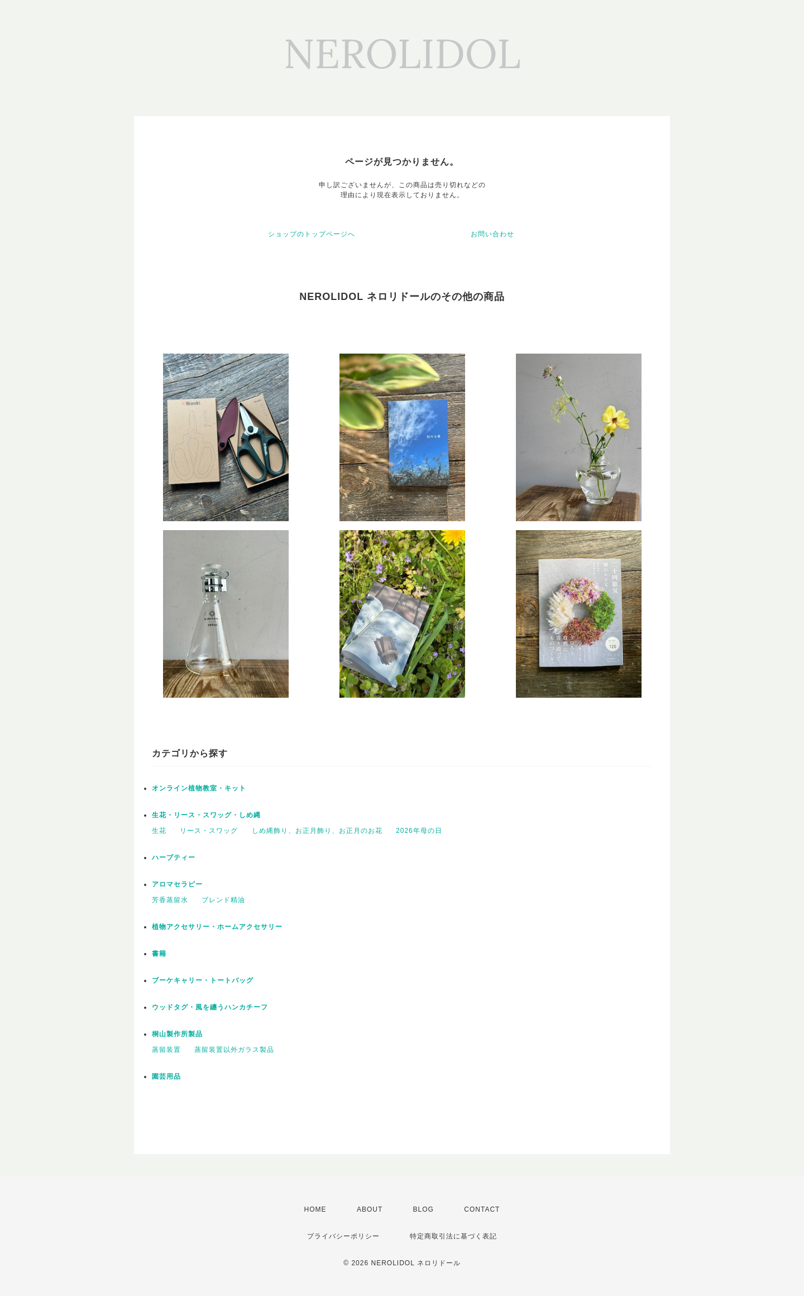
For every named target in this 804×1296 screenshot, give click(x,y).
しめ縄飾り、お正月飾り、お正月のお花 (317, 831)
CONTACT (482, 1209)
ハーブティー (173, 857)
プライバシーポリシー (343, 1236)
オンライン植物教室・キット (199, 788)
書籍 (159, 953)
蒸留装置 (166, 1050)
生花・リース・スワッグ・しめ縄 (206, 815)
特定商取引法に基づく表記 (453, 1236)
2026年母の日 (419, 831)
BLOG (423, 1209)
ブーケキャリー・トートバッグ (202, 980)
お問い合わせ (492, 234)
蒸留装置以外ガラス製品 (234, 1050)
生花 (159, 831)
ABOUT (369, 1209)
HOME (315, 1209)
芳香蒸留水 (170, 900)
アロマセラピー (177, 884)
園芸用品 (166, 1076)
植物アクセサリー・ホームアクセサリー (217, 927)
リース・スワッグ (209, 831)
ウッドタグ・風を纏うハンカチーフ (210, 1007)
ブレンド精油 (223, 900)
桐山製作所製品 (177, 1034)
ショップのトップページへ (311, 234)
